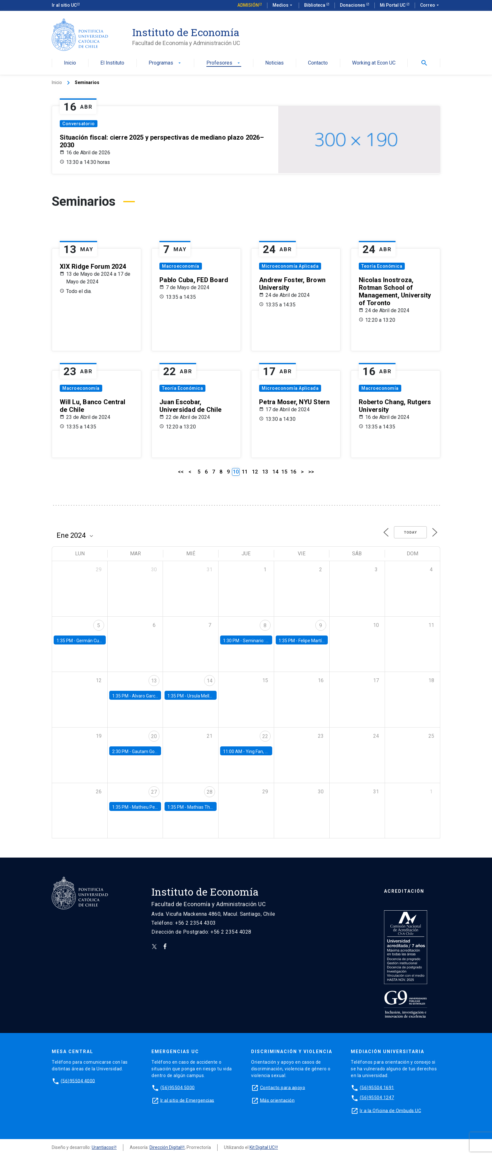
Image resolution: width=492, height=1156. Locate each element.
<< (181, 472)
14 (275, 472)
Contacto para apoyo (282, 1087)
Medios (283, 5)
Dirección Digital (165, 1147)
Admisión (248, 5)
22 (265, 736)
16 (293, 472)
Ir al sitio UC (64, 5)
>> (311, 472)
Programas (165, 63)
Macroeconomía (180, 266)
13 (265, 472)
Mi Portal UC (393, 5)
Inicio (70, 63)
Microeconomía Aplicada (290, 266)
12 (255, 472)
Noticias (274, 63)
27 (154, 792)
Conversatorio (78, 123)
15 (284, 472)
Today (410, 532)
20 (154, 736)
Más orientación (277, 1100)
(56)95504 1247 (377, 1097)
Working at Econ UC (374, 63)
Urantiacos (102, 1147)
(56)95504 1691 (377, 1087)
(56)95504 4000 (78, 1080)
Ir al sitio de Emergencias (187, 1100)
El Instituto (112, 63)
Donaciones (353, 5)
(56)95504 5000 (177, 1087)
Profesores (223, 63)
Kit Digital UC (262, 1147)
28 (209, 792)
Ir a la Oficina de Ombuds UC (390, 1110)
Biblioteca (315, 5)
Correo (430, 5)
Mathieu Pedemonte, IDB (157, 807)
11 (245, 472)
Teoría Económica (381, 266)
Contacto (318, 63)
